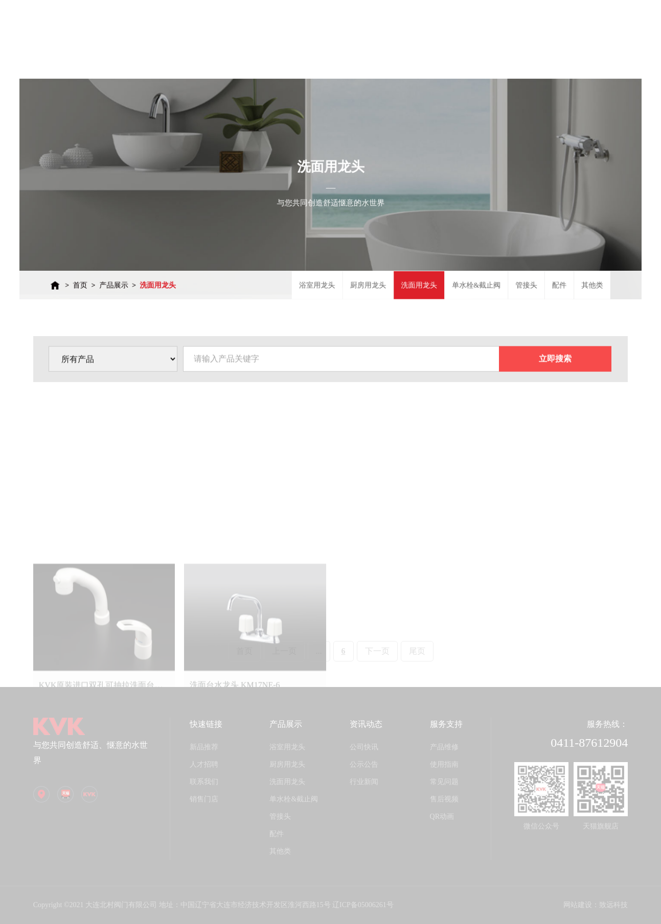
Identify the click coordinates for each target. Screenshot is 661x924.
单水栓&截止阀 (451, 268)
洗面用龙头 (187, 268)
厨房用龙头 (361, 268)
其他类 (547, 268)
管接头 (493, 268)
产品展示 (152, 268)
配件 (520, 268)
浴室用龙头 (319, 268)
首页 (123, 268)
